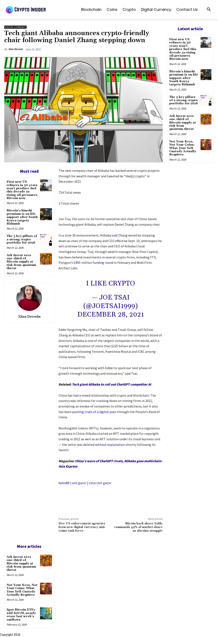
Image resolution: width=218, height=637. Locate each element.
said (115, 235)
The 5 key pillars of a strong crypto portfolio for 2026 (22, 239)
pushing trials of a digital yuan (94, 412)
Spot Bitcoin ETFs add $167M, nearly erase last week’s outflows (21, 614)
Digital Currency (156, 9)
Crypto (129, 9)
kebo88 (64, 483)
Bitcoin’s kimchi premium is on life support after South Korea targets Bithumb (22, 217)
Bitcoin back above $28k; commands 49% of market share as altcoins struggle (138, 527)
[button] (209, 10)
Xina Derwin (15, 49)
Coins (112, 9)
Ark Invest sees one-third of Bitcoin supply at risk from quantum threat (21, 261)
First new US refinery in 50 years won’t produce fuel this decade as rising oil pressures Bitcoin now (22, 190)
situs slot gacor (100, 483)
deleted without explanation (104, 444)
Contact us (187, 9)
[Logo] (36, 9)
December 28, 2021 (110, 314)
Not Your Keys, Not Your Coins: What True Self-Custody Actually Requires (22, 590)
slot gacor (79, 483)
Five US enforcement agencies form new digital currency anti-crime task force (82, 527)
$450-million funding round (93, 262)
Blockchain (91, 9)
